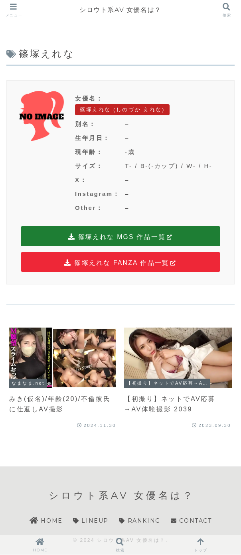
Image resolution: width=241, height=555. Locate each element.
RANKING (139, 521)
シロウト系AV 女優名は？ (120, 10)
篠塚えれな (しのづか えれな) (122, 110)
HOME (45, 521)
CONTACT (191, 521)
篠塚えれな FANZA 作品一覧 (120, 263)
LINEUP (91, 521)
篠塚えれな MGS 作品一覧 (120, 237)
